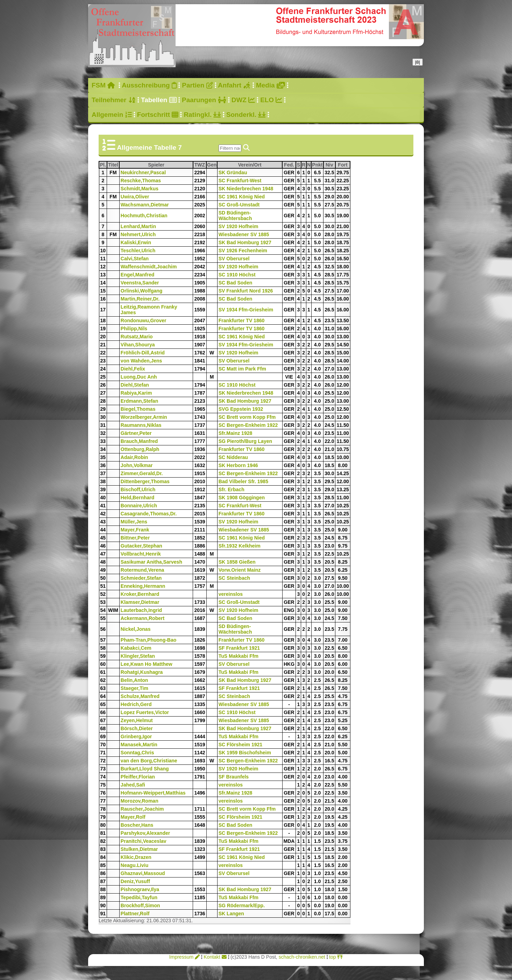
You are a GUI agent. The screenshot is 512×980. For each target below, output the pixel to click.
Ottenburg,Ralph (140, 449)
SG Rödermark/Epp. (242, 905)
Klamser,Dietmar (140, 602)
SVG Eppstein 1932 (241, 409)
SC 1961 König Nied (242, 196)
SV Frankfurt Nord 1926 (246, 291)
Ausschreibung (149, 85)
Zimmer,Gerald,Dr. (142, 473)
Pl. (103, 165)
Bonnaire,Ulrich (139, 505)
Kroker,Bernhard (140, 594)
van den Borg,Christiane (149, 760)
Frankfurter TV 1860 (242, 320)
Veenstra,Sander (140, 282)
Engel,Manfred (137, 274)
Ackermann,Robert (142, 618)
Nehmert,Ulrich (138, 234)
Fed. (289, 165)
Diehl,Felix (133, 369)
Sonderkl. (246, 114)
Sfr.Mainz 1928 (236, 433)
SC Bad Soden (235, 282)
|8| (417, 62)
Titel (113, 165)
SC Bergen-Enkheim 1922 (248, 425)
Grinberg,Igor (136, 736)
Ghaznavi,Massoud (143, 873)
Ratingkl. (202, 114)
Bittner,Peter (135, 538)
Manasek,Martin (139, 744)
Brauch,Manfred (139, 441)
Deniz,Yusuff (135, 881)
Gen (211, 165)
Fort (343, 165)
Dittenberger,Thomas (145, 481)
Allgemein (111, 114)
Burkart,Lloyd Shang (145, 768)
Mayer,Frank (135, 530)
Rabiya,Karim (136, 393)
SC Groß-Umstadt (239, 204)
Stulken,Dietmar (139, 849)
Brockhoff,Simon (140, 905)
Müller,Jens (134, 521)
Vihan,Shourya (138, 344)
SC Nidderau (233, 457)
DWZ (243, 100)
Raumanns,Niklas (141, 425)
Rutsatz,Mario (137, 336)
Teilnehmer (114, 100)
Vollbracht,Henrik (141, 554)
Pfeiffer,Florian (138, 777)
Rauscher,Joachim (142, 809)
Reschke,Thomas (141, 180)
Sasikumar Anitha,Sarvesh (151, 562)
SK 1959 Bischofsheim (245, 752)
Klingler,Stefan (138, 656)
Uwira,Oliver (135, 196)
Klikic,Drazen (136, 857)
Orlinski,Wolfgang (142, 291)
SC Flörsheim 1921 (240, 744)
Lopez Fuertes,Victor (145, 712)
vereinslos (231, 594)
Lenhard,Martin (138, 226)
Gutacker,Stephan (141, 546)
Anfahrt (234, 85)
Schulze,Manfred (140, 696)
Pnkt (317, 165)
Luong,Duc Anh (139, 377)
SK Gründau (233, 172)
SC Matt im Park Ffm (242, 369)
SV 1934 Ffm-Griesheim (246, 309)
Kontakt (215, 957)
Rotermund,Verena (142, 570)
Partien (197, 85)
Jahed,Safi (133, 785)
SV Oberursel (234, 258)
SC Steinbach (234, 578)
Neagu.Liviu (134, 865)
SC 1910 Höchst (237, 274)
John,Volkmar (137, 465)
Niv (330, 165)
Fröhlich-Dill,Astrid (143, 352)
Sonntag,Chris (137, 752)
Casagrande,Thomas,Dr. (149, 513)
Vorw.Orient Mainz (240, 570)
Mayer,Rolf (133, 817)
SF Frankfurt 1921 (239, 648)
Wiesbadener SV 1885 (244, 234)
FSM (103, 85)
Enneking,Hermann (143, 586)
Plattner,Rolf (135, 913)
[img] (246, 147)
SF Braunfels (234, 777)
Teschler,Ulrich (138, 250)
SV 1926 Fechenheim (243, 250)
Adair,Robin (134, 457)
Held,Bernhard (137, 497)
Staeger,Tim (134, 688)
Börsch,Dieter (137, 728)
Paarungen (204, 100)
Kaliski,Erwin (136, 242)
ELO (271, 100)
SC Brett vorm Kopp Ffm (247, 417)
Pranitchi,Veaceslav (143, 841)
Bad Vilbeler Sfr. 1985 (243, 481)
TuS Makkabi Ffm (238, 656)
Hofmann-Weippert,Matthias (153, 793)
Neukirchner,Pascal (143, 172)
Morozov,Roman (139, 801)
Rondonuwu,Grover (143, 320)
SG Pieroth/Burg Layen (245, 441)
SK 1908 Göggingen (242, 497)
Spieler (170, 165)
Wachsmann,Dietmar (145, 204)
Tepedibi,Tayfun (139, 897)
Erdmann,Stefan (139, 401)
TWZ (200, 165)
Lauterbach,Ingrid (141, 610)
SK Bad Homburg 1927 (245, 242)
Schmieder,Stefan (141, 578)
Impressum (184, 957)
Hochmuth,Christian (144, 215)
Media (270, 85)
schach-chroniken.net (302, 957)
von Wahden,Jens (141, 361)
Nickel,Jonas (136, 629)
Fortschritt (158, 114)
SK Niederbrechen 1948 (246, 188)
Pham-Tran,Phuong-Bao (148, 640)
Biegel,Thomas (138, 409)
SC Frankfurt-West (240, 180)
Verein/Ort (260, 165)
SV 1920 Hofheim (238, 226)
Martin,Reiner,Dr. (140, 299)
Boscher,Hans (137, 825)
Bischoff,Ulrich (138, 489)
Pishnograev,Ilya (140, 889)
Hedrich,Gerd (136, 704)
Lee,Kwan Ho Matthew (146, 664)
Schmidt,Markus (139, 188)
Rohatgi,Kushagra (142, 672)
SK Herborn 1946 (238, 465)
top (336, 957)
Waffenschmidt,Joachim (149, 266)
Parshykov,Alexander (145, 833)
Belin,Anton (134, 680)
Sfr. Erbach (231, 489)
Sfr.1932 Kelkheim (240, 546)
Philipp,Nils (134, 328)
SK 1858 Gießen (237, 562)
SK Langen (231, 913)
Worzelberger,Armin (144, 417)
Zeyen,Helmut (137, 720)
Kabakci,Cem (136, 648)
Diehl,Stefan (135, 385)
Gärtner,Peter (136, 433)
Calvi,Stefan (135, 258)
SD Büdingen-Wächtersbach (235, 215)
